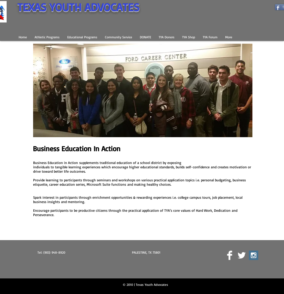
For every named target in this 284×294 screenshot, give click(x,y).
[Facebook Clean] (229, 255)
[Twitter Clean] (241, 255)
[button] (47, 37)
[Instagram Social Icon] (253, 255)
